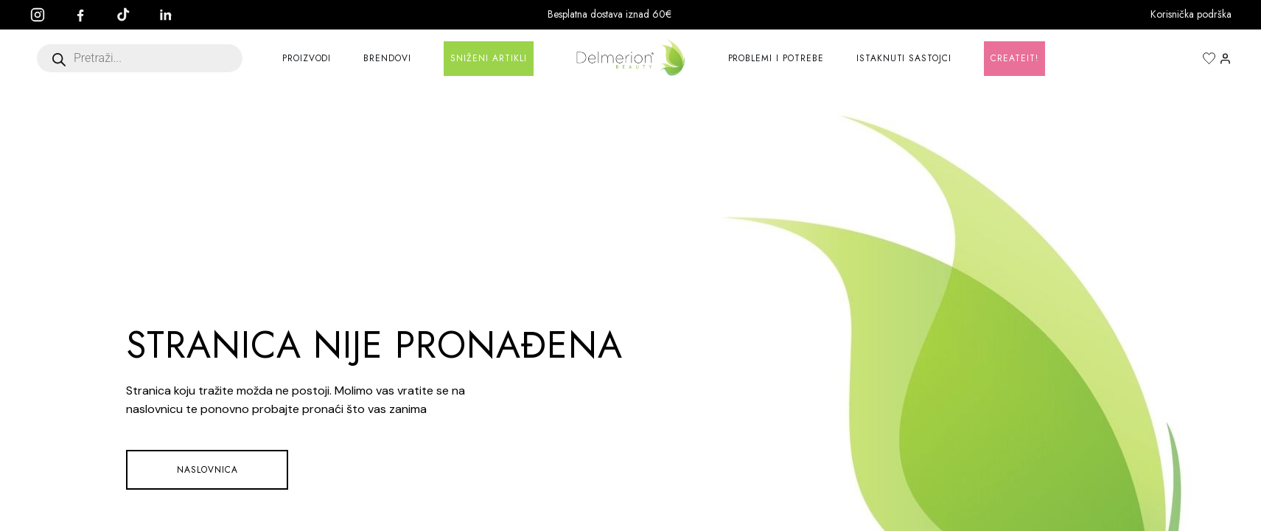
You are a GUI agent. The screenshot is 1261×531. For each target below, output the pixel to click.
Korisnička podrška (1191, 14)
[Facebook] (87, 15)
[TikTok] (130, 15)
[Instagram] (44, 15)
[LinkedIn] (173, 15)
